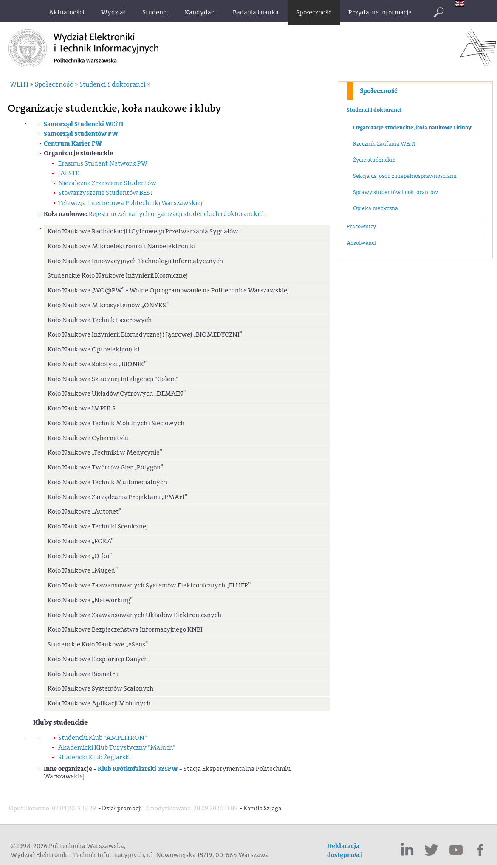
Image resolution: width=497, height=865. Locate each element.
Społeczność (378, 90)
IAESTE (68, 173)
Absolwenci (361, 243)
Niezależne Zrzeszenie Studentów (107, 183)
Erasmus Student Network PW (102, 164)
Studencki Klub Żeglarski (94, 757)
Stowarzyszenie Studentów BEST (106, 193)
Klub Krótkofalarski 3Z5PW (137, 768)
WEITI (19, 84)
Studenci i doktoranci (374, 110)
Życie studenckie (374, 160)
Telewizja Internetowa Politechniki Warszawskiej (130, 203)
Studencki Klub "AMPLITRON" (102, 738)
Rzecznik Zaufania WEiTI (384, 143)
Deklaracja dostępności (344, 850)
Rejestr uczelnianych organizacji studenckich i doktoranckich (177, 214)
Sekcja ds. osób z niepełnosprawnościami (405, 176)
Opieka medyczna (375, 208)
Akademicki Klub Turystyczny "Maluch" (116, 748)
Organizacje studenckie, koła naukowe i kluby (412, 128)
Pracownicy (361, 226)
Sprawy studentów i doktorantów (395, 192)
